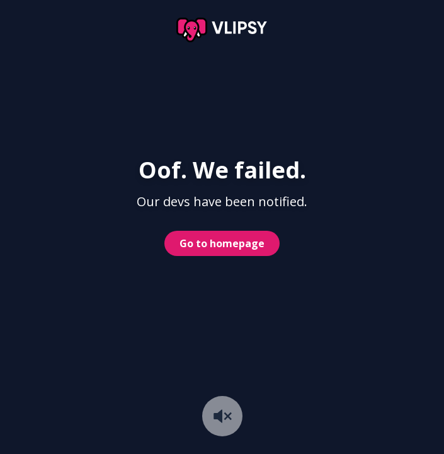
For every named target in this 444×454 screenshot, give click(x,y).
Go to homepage (222, 243)
